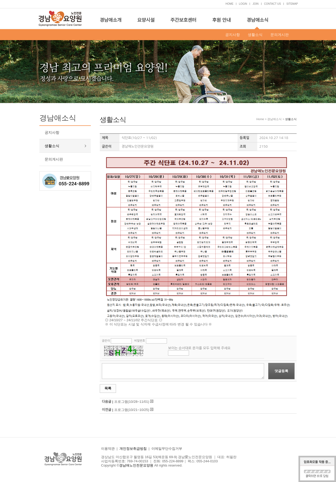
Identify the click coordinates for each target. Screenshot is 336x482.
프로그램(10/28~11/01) (131, 402)
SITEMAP (292, 3)
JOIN (256, 3)
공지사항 (232, 35)
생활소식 (255, 35)
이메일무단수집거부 (166, 449)
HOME (229, 3)
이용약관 (108, 449)
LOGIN (243, 3)
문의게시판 (279, 35)
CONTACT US (272, 3)
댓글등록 (281, 371)
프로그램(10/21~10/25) (131, 410)
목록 (107, 388)
